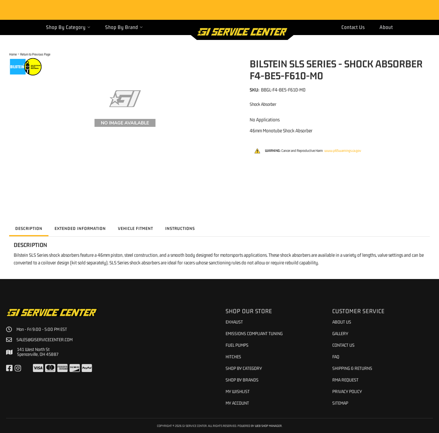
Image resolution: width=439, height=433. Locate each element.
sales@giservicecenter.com (44, 339)
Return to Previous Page (35, 54)
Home (13, 54)
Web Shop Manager (268, 426)
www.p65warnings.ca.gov (342, 151)
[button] (68, 27)
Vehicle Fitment (135, 228)
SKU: (254, 89)
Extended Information (80, 228)
